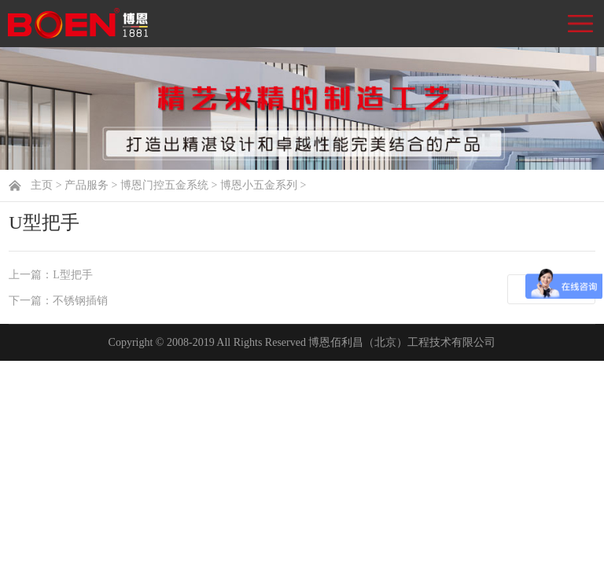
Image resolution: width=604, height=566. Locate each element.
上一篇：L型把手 (51, 275)
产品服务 (86, 185)
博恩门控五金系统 (164, 185)
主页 (42, 185)
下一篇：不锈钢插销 (58, 301)
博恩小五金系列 (258, 185)
